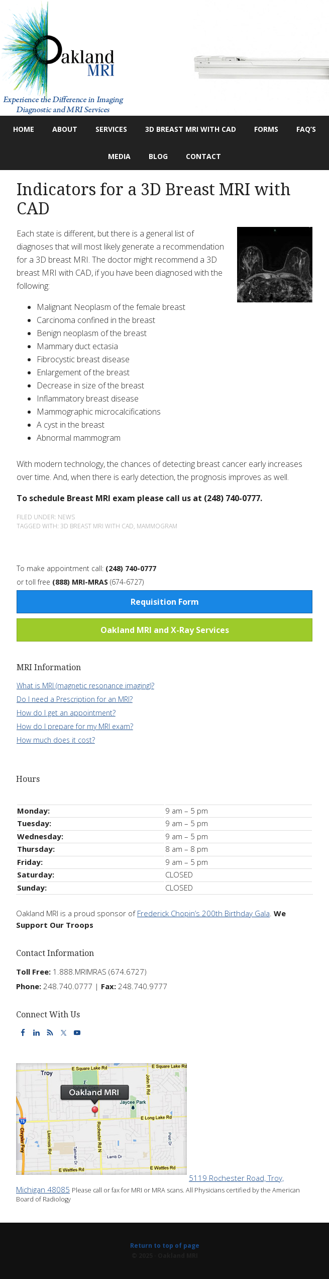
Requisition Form (165, 601)
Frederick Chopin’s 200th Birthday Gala (203, 913)
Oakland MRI (164, 58)
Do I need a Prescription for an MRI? (75, 699)
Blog (154, 156)
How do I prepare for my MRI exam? (75, 726)
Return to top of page (164, 1245)
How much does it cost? (56, 740)
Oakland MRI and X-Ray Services (164, 629)
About (60, 129)
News (66, 517)
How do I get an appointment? (66, 712)
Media (119, 156)
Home (23, 129)
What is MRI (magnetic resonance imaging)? (85, 685)
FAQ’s (306, 129)
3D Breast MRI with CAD (190, 129)
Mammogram (157, 526)
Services (107, 129)
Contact (199, 156)
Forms (266, 129)
